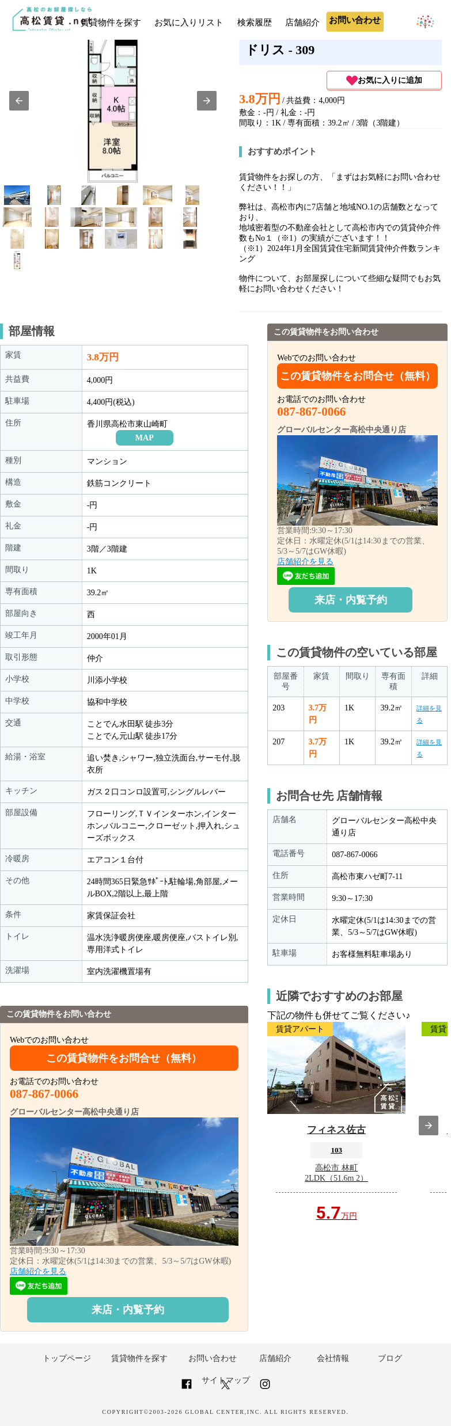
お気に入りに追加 (384, 80)
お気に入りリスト (188, 22)
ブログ (390, 1358)
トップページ (67, 1358)
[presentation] (428, 1125)
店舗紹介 (302, 22)
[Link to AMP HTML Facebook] (187, 1389)
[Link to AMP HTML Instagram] (265, 1389)
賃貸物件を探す (111, 22)
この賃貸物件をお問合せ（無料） (124, 1058)
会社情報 (333, 1358)
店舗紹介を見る (38, 1271)
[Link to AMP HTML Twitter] (225, 1386)
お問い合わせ (212, 1358)
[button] (19, 101)
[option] (17, 195)
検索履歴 (254, 22)
